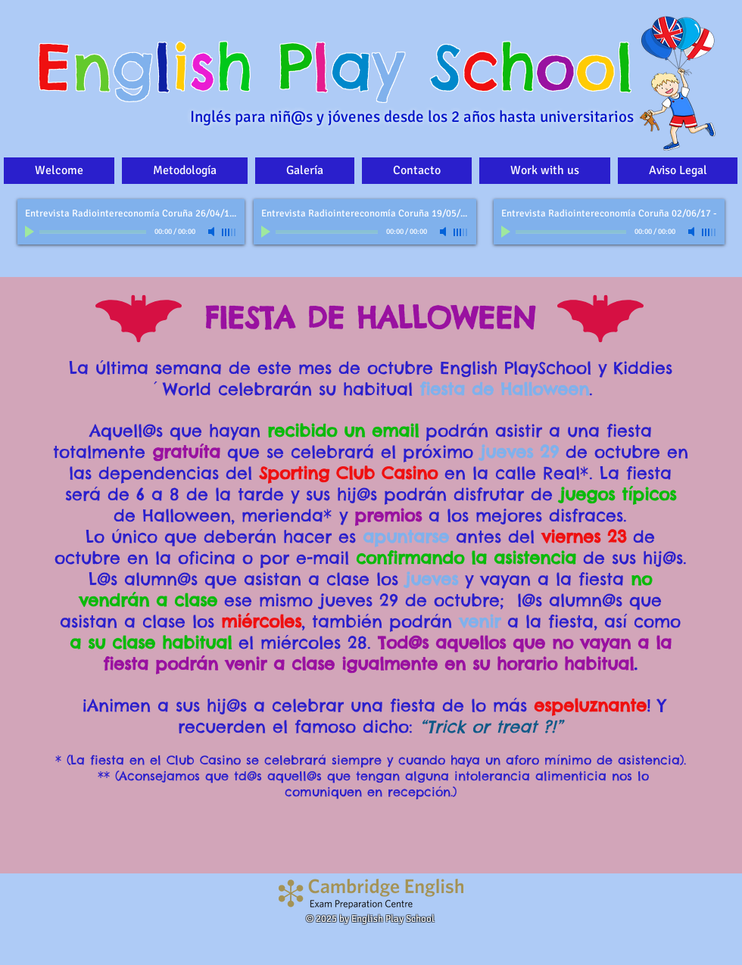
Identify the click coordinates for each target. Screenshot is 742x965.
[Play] (31, 232)
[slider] (229, 232)
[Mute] (212, 231)
